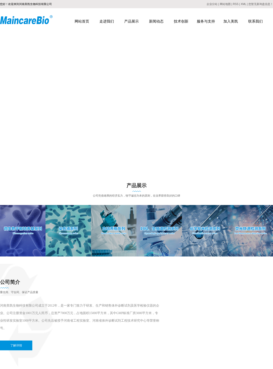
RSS (235, 4)
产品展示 (131, 21)
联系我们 (255, 21)
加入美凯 (230, 21)
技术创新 (181, 21)
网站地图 (225, 4)
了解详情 (16, 345)
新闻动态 (156, 21)
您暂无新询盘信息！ (260, 4)
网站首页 (82, 21)
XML (243, 4)
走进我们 (106, 21)
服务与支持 (206, 21)
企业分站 (212, 4)
